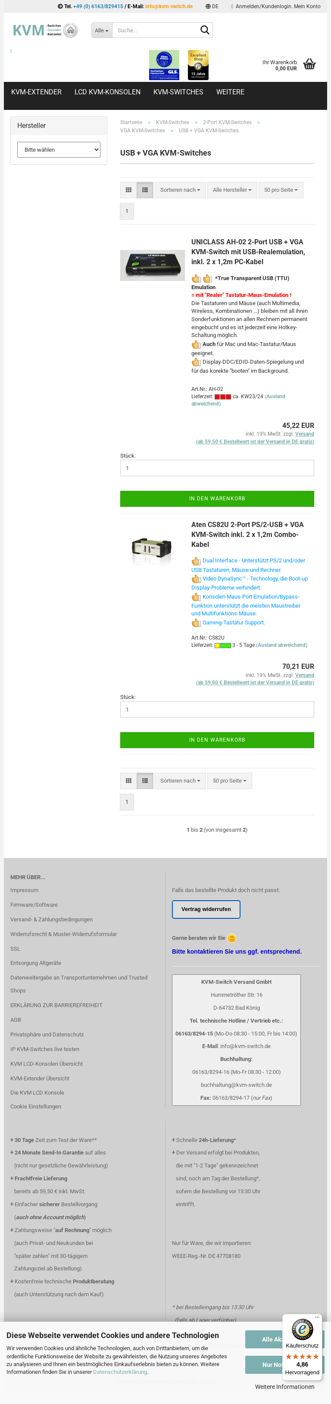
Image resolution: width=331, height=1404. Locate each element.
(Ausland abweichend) (281, 645)
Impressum (24, 890)
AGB (15, 1020)
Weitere (230, 92)
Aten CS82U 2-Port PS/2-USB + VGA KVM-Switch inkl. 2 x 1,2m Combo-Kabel (247, 535)
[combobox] (180, 190)
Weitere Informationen (285, 1386)
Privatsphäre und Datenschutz (47, 1034)
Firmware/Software (34, 905)
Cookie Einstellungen (35, 1106)
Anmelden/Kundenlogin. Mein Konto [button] (276, 6)
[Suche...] (101, 30)
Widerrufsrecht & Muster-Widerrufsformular (63, 934)
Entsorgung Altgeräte (35, 963)
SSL (15, 948)
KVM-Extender (36, 92)
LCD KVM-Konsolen (108, 92)
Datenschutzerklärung (120, 1372)
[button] (212, 6)
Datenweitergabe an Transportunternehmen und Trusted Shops (78, 984)
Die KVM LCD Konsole (37, 1092)
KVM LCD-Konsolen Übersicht (46, 1064)
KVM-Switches (178, 92)
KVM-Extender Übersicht (39, 1078)
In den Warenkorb (217, 499)
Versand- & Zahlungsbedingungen (51, 919)
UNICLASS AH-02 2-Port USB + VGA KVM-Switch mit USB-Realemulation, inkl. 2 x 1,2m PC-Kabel (248, 252)
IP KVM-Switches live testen (44, 1049)
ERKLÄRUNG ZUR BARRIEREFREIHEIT (56, 1005)
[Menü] (317, 1319)
